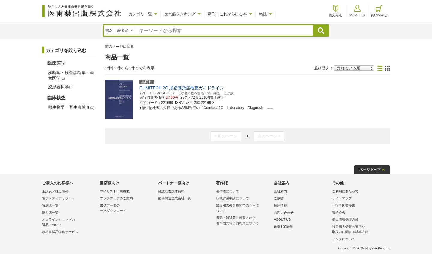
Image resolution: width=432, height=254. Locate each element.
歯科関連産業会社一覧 (174, 198)
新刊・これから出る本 (227, 14)
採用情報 (280, 205)
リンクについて (343, 239)
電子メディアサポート (58, 198)
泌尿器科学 (61, 86)
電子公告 (338, 212)
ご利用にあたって (345, 191)
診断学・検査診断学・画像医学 (71, 75)
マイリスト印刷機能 (115, 191)
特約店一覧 (50, 205)
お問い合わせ (284, 212)
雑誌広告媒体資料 (171, 191)
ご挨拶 (279, 198)
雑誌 (263, 14)
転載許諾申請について (232, 198)
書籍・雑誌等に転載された (243, 221)
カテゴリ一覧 (140, 14)
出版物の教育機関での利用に (243, 208)
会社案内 (280, 191)
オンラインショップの (69, 223)
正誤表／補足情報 (55, 191)
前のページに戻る (119, 46)
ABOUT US (282, 219)
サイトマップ (342, 198)
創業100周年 (283, 226)
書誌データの (127, 208)
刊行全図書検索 (343, 205)
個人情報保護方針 (345, 219)
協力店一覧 (50, 212)
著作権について (227, 191)
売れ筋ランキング (180, 14)
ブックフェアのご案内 (116, 198)
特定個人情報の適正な (359, 230)
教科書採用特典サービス (60, 232)
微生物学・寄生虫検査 (71, 107)
